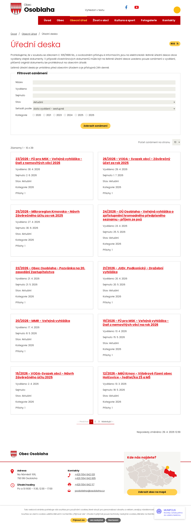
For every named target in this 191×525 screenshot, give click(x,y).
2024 (70, 115)
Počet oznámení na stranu (154, 142)
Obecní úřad (78, 20)
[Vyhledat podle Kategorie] (33, 115)
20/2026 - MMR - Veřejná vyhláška (43, 321)
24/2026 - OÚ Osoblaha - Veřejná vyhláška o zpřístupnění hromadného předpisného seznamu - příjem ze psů (138, 215)
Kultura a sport (124, 20)
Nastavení (114, 520)
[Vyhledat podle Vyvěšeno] (104, 89)
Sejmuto (20, 95)
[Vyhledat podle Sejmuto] (104, 95)
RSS (174, 44)
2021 (48, 115)
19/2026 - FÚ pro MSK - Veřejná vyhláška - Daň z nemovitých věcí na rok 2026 (136, 323)
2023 (59, 115)
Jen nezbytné (96, 520)
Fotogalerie (149, 20)
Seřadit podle (24, 108)
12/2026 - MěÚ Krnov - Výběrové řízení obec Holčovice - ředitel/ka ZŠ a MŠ (137, 375)
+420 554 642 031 (85, 474)
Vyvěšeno (21, 88)
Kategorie (21, 115)
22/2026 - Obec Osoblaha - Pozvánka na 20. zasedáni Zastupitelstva (50, 270)
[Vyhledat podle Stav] (104, 102)
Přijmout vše (78, 520)
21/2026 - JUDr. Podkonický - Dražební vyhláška (133, 270)
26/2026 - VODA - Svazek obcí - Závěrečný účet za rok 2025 (136, 161)
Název (19, 82)
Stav (18, 102)
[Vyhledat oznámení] (95, 126)
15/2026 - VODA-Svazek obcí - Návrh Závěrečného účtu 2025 (45, 375)
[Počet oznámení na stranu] (176, 142)
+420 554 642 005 (85, 478)
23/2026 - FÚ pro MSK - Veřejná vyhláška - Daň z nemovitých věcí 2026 (49, 161)
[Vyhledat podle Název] (104, 82)
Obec (60, 20)
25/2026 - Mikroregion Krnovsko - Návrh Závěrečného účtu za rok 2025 (48, 213)
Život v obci (101, 20)
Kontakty (168, 20)
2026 (91, 115)
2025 (80, 115)
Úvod (47, 20)
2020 (38, 115)
